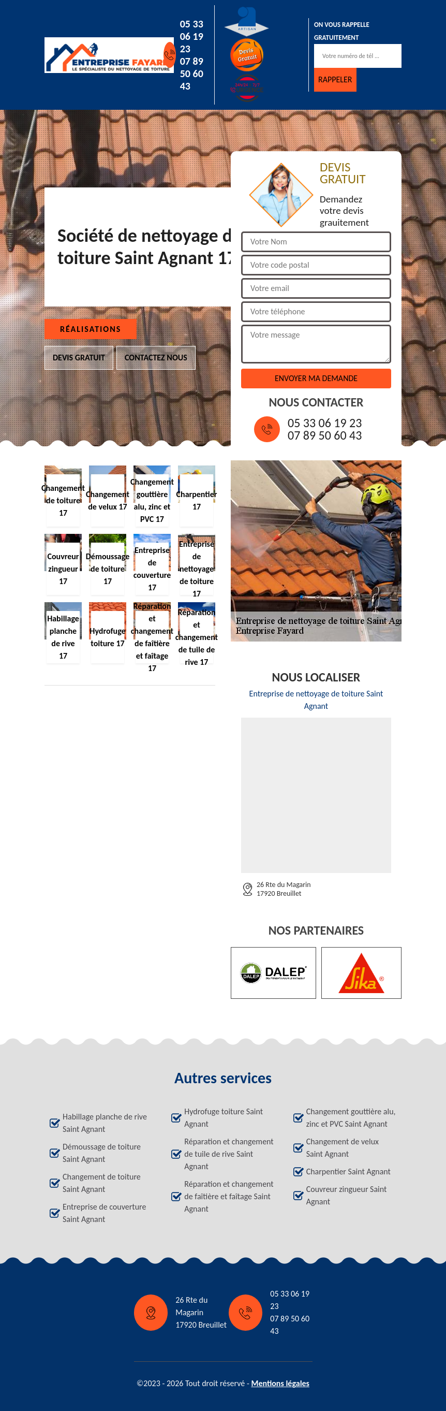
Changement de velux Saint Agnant (342, 1148)
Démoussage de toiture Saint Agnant (102, 1153)
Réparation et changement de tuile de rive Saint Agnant (228, 1154)
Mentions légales (280, 1383)
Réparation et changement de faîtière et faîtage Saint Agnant (228, 1196)
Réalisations (90, 329)
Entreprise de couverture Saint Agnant (104, 1213)
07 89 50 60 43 (191, 73)
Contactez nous (156, 357)
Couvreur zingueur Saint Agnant (346, 1195)
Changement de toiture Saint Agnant (102, 1183)
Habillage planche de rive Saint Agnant (105, 1123)
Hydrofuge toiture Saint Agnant (223, 1118)
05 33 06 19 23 (191, 36)
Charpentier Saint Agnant (348, 1171)
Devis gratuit (79, 357)
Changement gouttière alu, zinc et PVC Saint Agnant (351, 1118)
